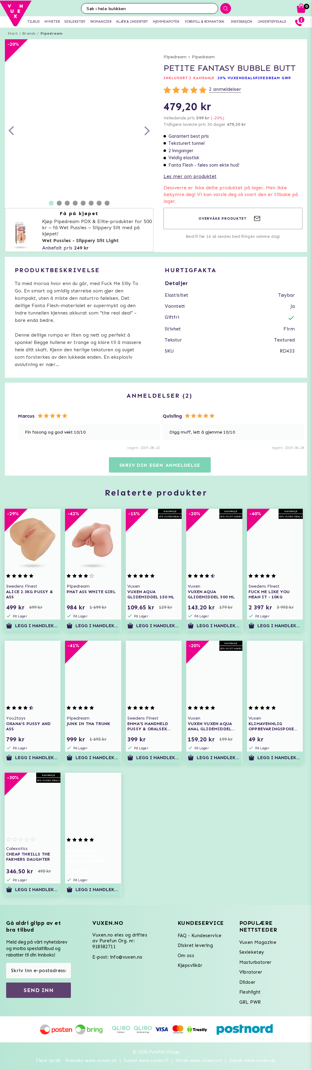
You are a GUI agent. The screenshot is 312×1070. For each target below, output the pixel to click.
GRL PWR (250, 1002)
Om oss (186, 955)
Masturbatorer (255, 962)
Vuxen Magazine (258, 942)
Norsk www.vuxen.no (198, 1060)
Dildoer (247, 982)
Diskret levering (195, 945)
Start (13, 33)
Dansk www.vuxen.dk (252, 1060)
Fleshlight (250, 992)
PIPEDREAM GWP (273, 78)
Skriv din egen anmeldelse (159, 465)
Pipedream (51, 33)
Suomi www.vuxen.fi (146, 1060)
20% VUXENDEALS (236, 78)
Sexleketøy (251, 952)
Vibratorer (250, 972)
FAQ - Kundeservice (200, 935)
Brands (29, 33)
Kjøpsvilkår (190, 965)
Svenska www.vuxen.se (91, 1060)
